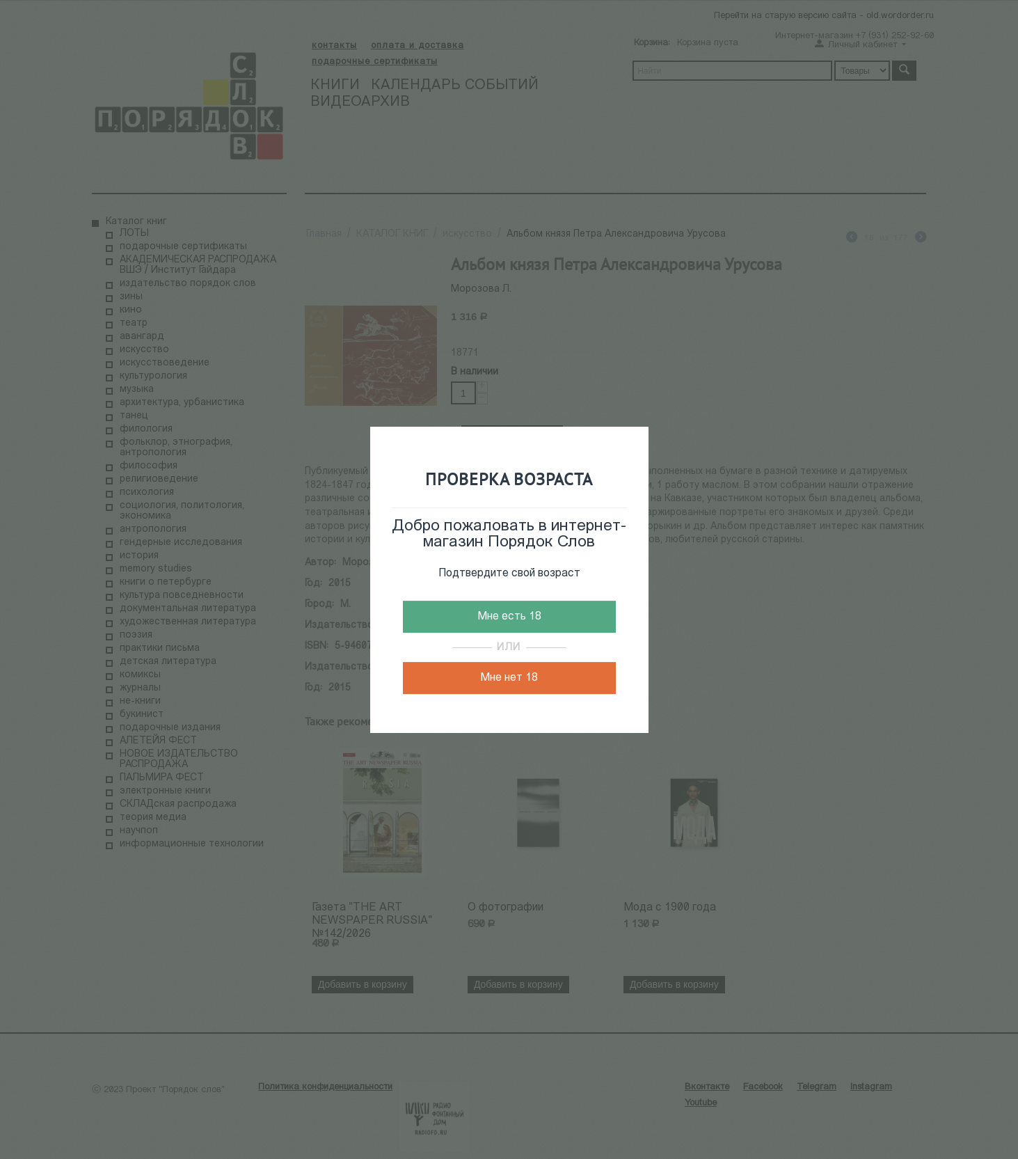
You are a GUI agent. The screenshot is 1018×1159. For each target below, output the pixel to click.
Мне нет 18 (509, 678)
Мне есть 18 (509, 616)
